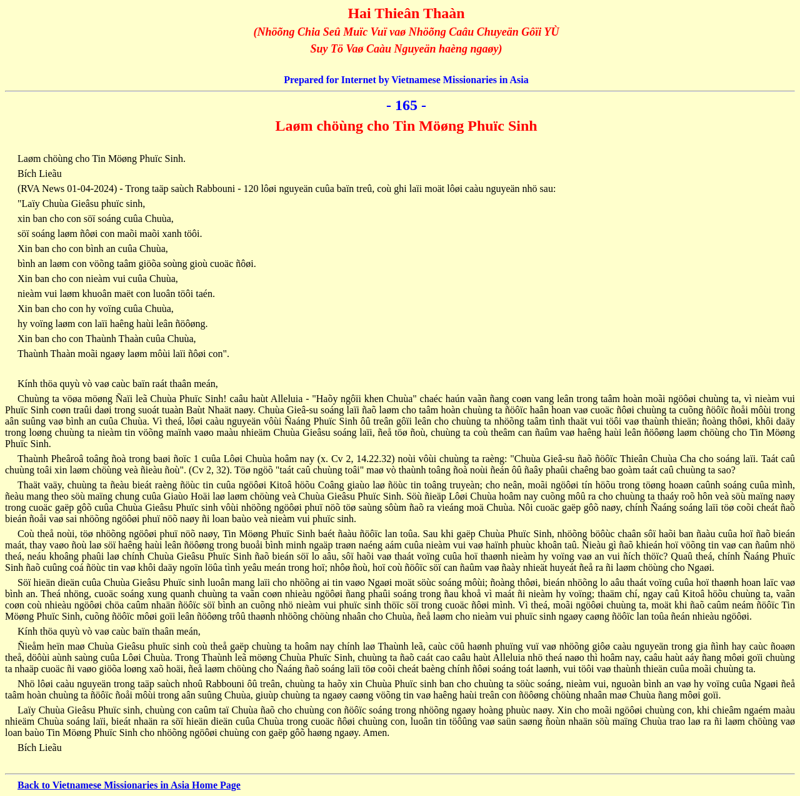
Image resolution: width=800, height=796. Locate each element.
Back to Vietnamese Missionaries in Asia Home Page (129, 785)
